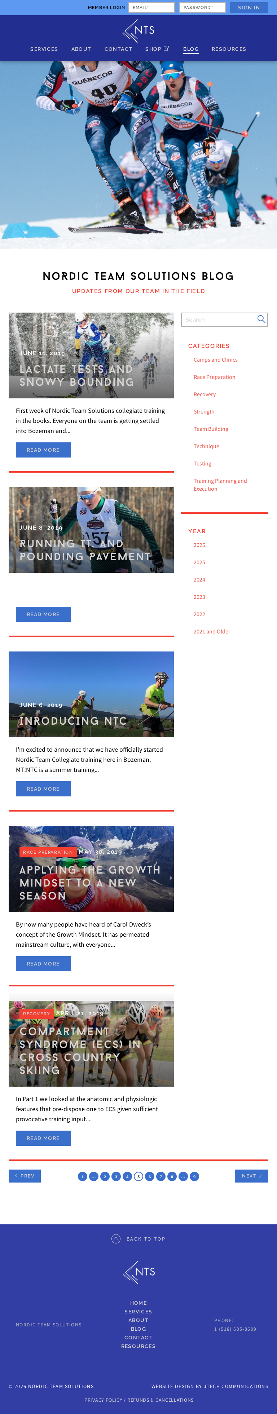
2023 (199, 596)
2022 (199, 614)
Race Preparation (215, 376)
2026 (199, 544)
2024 (199, 579)
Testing (202, 463)
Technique (206, 446)
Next (249, 1176)
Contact (119, 49)
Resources (229, 49)
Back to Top (138, 1239)
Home (138, 1303)
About (81, 49)
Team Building (211, 428)
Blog (191, 49)
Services (44, 49)
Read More (43, 450)
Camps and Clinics (216, 359)
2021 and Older (212, 631)
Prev (24, 1176)
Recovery (205, 394)
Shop (153, 49)
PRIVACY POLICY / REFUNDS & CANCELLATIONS (139, 1400)
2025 (199, 562)
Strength (204, 411)
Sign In (249, 7)
